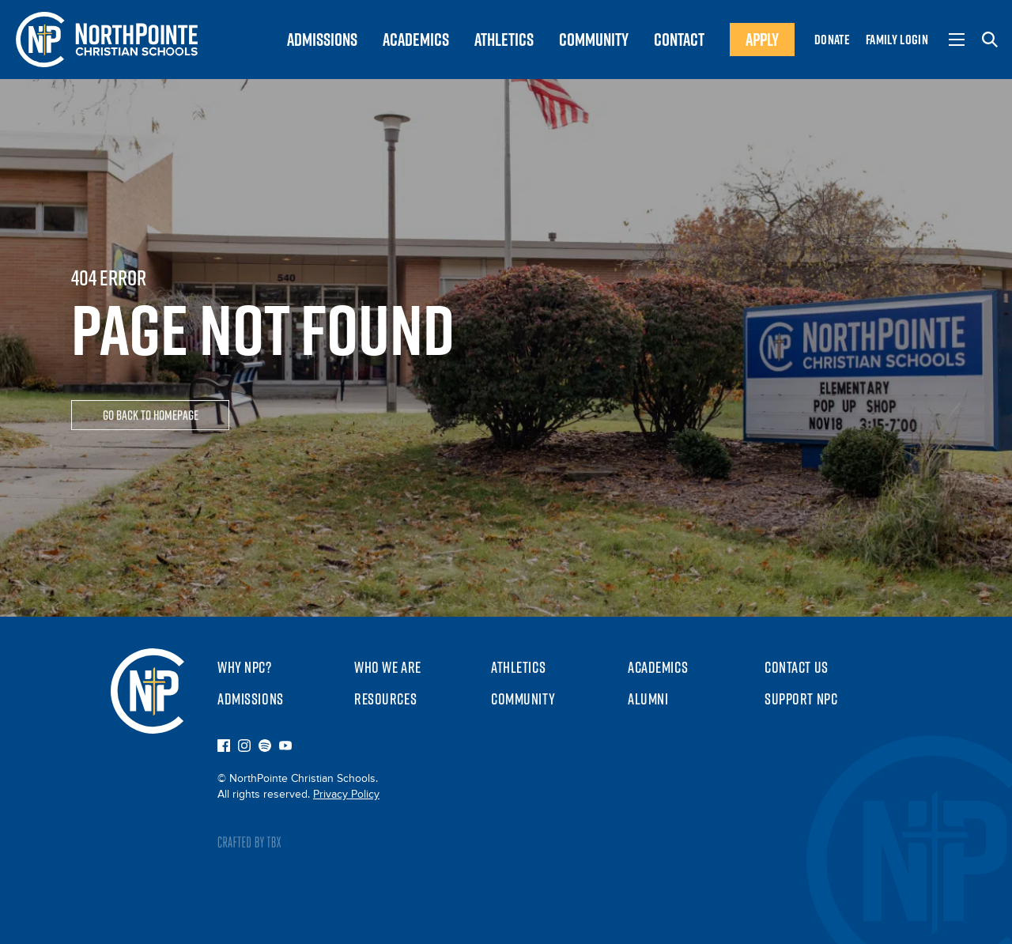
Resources (385, 699)
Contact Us (797, 667)
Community (523, 699)
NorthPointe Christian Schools (147, 691)
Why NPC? (244, 667)
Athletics (518, 667)
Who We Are (387, 667)
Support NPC (801, 699)
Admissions (250, 699)
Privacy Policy (346, 794)
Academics (658, 667)
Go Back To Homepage (150, 416)
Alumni (648, 699)
